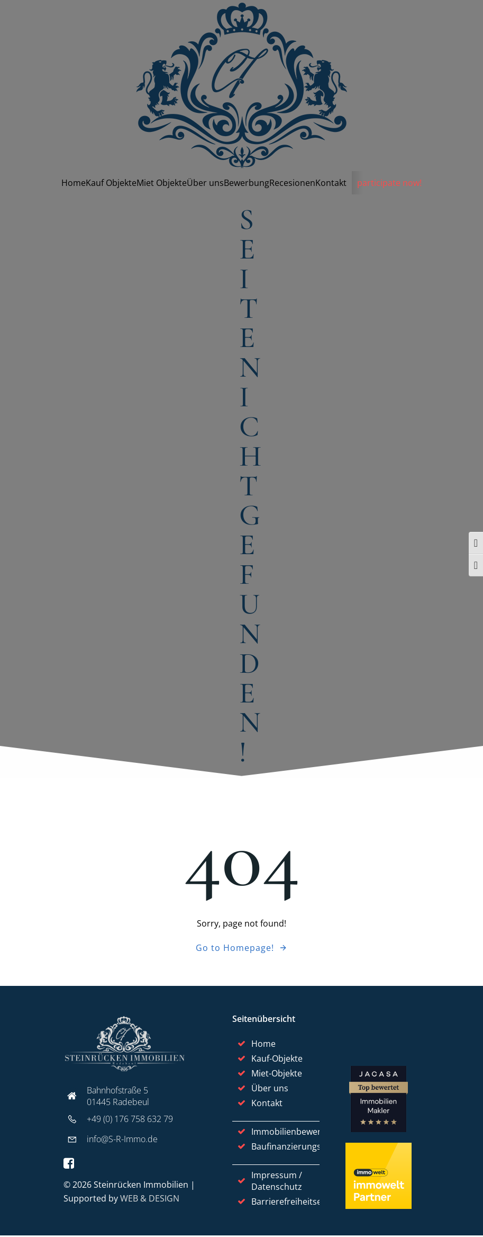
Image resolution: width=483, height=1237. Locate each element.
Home (73, 183)
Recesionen (292, 183)
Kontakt (331, 183)
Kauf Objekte (111, 183)
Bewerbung (246, 183)
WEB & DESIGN (149, 1200)
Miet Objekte (161, 183)
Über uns (205, 183)
